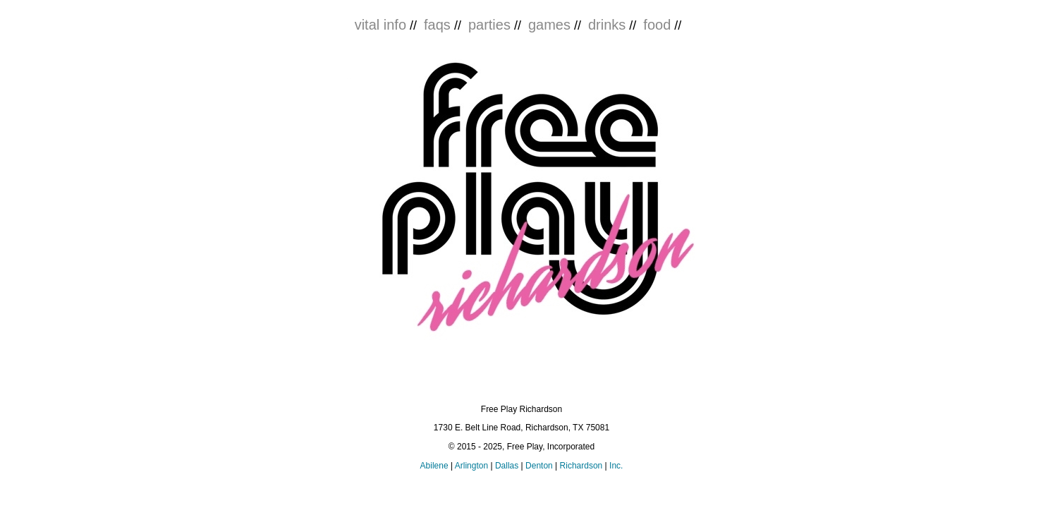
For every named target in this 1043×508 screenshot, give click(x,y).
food (657, 24)
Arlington (471, 466)
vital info (380, 24)
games (549, 24)
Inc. (616, 466)
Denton (539, 466)
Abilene (434, 466)
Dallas (506, 466)
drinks (607, 24)
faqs (437, 24)
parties (489, 24)
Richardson (581, 466)
